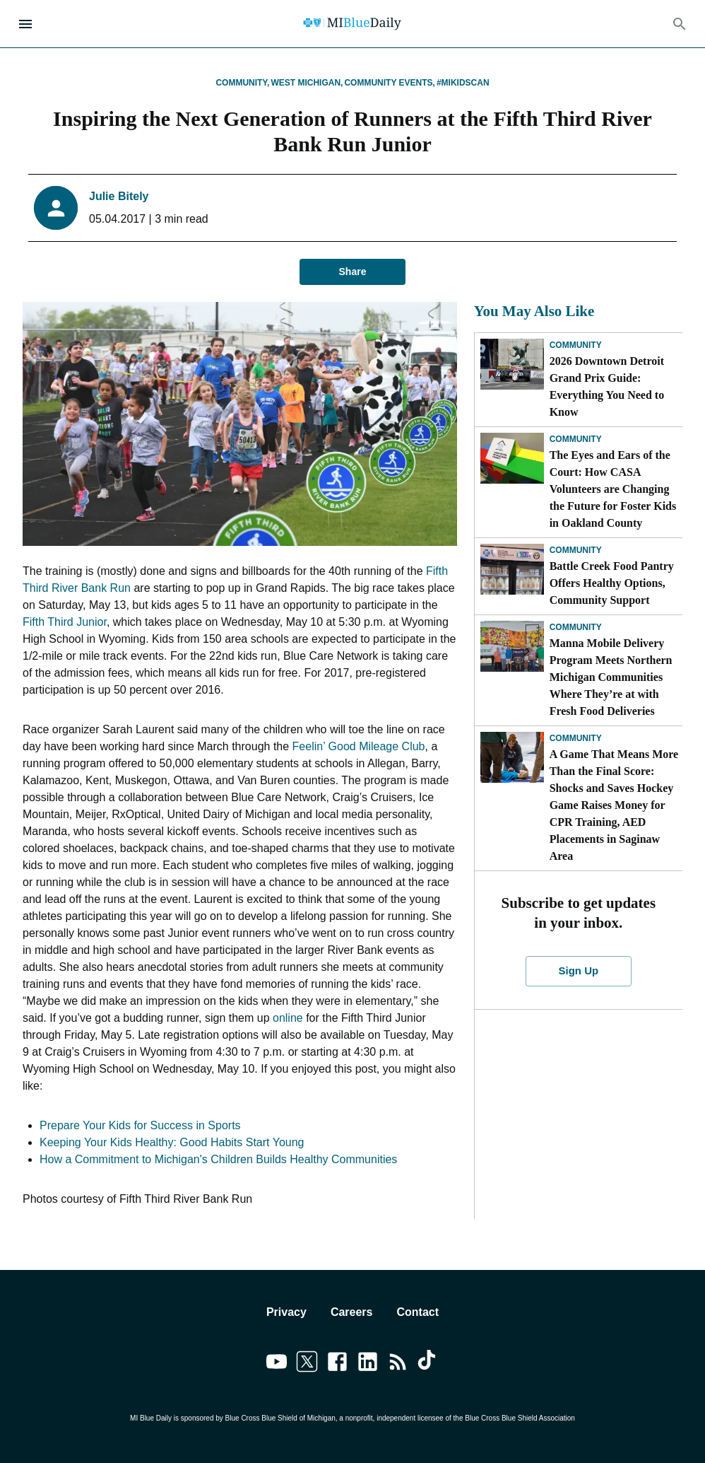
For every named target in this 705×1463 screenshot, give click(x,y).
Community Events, (389, 83)
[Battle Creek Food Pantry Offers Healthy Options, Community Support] (512, 569)
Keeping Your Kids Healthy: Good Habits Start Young (172, 1142)
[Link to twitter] (307, 1364)
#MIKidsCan (463, 83)
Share (352, 272)
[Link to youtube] (276, 1364)
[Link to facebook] (337, 1364)
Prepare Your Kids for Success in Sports (140, 1125)
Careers (352, 1312)
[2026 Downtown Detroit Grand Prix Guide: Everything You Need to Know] (512, 364)
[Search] (679, 24)
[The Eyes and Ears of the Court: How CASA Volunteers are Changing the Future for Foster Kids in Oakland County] (512, 458)
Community (576, 345)
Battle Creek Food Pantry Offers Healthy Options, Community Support (612, 583)
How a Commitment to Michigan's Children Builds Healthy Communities (218, 1159)
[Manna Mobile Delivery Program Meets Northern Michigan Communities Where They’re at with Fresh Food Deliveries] (512, 646)
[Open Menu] (25, 24)
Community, (242, 83)
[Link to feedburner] (398, 1364)
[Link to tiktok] (428, 1364)
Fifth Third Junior (65, 622)
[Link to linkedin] (367, 1364)
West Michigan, (307, 83)
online (288, 1018)
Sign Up (578, 971)
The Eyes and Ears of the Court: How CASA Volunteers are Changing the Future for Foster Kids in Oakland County (613, 489)
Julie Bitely (118, 196)
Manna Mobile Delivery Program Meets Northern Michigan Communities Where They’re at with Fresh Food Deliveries (611, 677)
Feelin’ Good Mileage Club (358, 746)
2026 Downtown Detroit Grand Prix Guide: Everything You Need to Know (607, 386)
